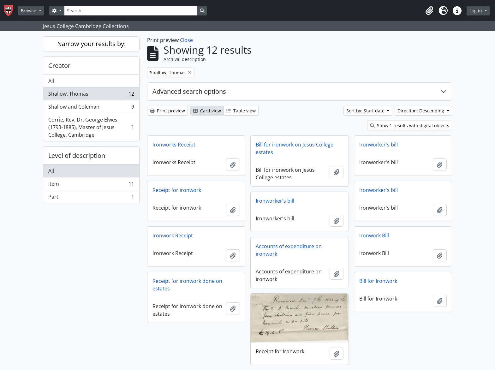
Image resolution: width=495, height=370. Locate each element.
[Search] (130, 10)
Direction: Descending (421, 111)
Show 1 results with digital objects (409, 125)
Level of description (76, 155)
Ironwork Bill (374, 235)
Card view (207, 111)
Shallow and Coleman (91, 108)
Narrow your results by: (91, 43)
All (51, 80)
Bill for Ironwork (378, 281)
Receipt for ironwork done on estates (187, 285)
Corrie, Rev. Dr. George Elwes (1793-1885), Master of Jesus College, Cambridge (91, 127)
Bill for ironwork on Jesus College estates (294, 148)
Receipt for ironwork (176, 190)
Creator (59, 65)
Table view (241, 111)
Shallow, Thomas (91, 95)
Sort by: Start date (366, 111)
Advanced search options (189, 91)
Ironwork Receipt (172, 235)
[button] (429, 11)
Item (91, 185)
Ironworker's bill (378, 144)
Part (91, 198)
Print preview (167, 111)
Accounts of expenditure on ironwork (289, 250)
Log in (476, 11)
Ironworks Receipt (173, 144)
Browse (29, 11)
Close (186, 40)
